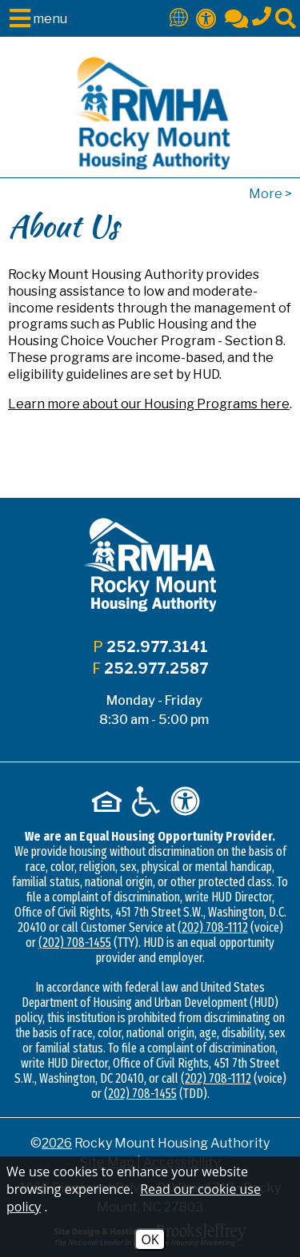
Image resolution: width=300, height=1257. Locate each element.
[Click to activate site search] (285, 17)
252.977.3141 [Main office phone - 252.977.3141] (157, 646)
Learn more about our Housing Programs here (149, 404)
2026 (57, 1143)
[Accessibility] (206, 17)
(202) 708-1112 (213, 927)
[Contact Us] (236, 17)
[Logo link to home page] (150, 113)
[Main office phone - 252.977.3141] (261, 13)
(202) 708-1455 (74, 942)
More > (270, 193)
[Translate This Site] (179, 16)
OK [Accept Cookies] (149, 1239)
